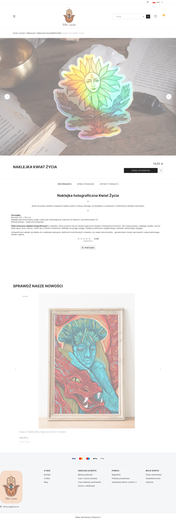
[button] (14, 16)
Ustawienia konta (153, 478)
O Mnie (47, 478)
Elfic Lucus (19, 33)
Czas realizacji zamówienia (89, 482)
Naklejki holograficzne (49, 33)
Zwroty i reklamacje (86, 486)
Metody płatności (85, 475)
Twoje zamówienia (153, 475)
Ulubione (149, 482)
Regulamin (116, 475)
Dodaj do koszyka (141, 170)
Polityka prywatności (121, 478)
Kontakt (47, 475)
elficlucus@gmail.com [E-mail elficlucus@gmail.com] (11, 507)
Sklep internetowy (87, 517)
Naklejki (31, 33)
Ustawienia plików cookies (123, 482)
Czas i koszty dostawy (87, 478)
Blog (46, 482)
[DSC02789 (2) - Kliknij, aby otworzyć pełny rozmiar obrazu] (88, 97)
